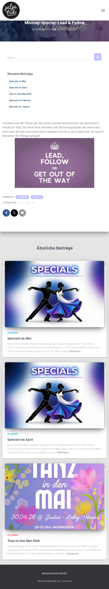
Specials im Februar (20, 100)
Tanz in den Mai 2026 (20, 94)
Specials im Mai (17, 81)
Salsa (21, 202)
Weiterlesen (75, 351)
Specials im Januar (19, 106)
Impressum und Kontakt (54, 573)
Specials (37, 197)
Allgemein (22, 197)
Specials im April (18, 87)
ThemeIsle (66, 581)
